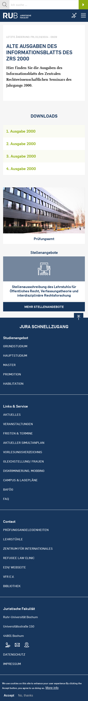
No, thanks (25, 697)
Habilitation (13, 384)
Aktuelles (12, 415)
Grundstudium (15, 346)
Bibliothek (11, 586)
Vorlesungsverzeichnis (22, 452)
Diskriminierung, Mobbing (23, 471)
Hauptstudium (15, 355)
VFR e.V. (8, 577)
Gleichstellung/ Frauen (23, 461)
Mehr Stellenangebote (44, 307)
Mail (17, 645)
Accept (9, 697)
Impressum (12, 664)
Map (26, 645)
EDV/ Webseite (14, 567)
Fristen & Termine (18, 433)
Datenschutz (14, 654)
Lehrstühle (13, 539)
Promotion (12, 374)
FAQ (6, 499)
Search (83, 4)
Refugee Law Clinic (18, 558)
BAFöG (8, 489)
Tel (7, 645)
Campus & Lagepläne (20, 480)
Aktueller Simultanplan (23, 443)
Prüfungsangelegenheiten (26, 530)
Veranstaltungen (18, 424)
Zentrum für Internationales (28, 548)
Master (9, 365)
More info (52, 689)
